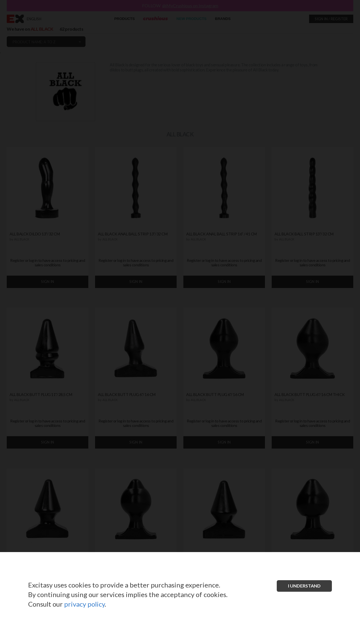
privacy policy (84, 604)
